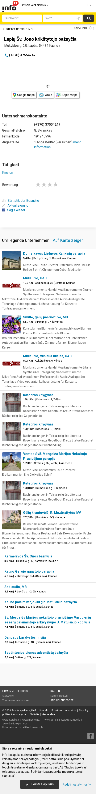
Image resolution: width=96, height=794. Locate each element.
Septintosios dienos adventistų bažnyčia (36, 653)
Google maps (24, 95)
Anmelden (48, 714)
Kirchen (7, 173)
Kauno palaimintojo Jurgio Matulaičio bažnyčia (40, 602)
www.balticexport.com (15, 723)
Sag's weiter (13, 210)
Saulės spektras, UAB (24, 710)
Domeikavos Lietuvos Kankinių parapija (54, 254)
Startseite (8, 695)
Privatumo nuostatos (63, 710)
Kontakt (43, 710)
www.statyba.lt (10, 719)
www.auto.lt (51, 719)
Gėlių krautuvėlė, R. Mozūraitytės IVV (52, 513)
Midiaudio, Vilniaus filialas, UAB (47, 356)
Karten (55, 691)
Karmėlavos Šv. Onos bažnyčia (28, 556)
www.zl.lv (37, 727)
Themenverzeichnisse (15, 700)
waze (45, 95)
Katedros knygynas (38, 395)
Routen (63, 695)
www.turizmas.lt (70, 719)
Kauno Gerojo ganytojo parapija (29, 571)
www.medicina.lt (31, 719)
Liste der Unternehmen (17, 29)
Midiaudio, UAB (35, 278)
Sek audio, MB (15, 587)
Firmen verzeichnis (35, 5)
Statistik (34, 714)
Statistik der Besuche (20, 201)
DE (89, 5)
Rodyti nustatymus (77, 784)
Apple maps (67, 95)
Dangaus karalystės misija (25, 637)
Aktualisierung (15, 205)
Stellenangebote (62, 700)
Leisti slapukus (40, 784)
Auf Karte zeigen (68, 240)
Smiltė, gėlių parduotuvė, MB (45, 317)
